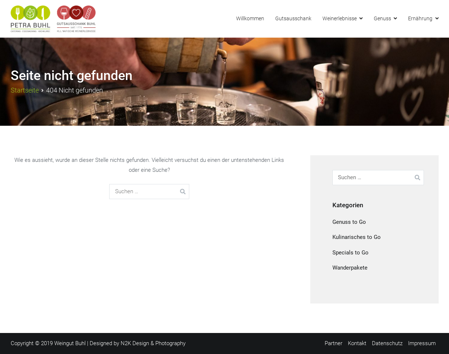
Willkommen (250, 18)
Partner (333, 343)
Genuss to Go (349, 222)
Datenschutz (387, 343)
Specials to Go (350, 252)
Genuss (382, 18)
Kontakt (357, 343)
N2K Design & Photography (153, 343)
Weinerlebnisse (339, 18)
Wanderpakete (349, 267)
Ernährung (420, 18)
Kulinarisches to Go (356, 237)
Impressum (422, 343)
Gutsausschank (293, 18)
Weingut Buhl (70, 343)
